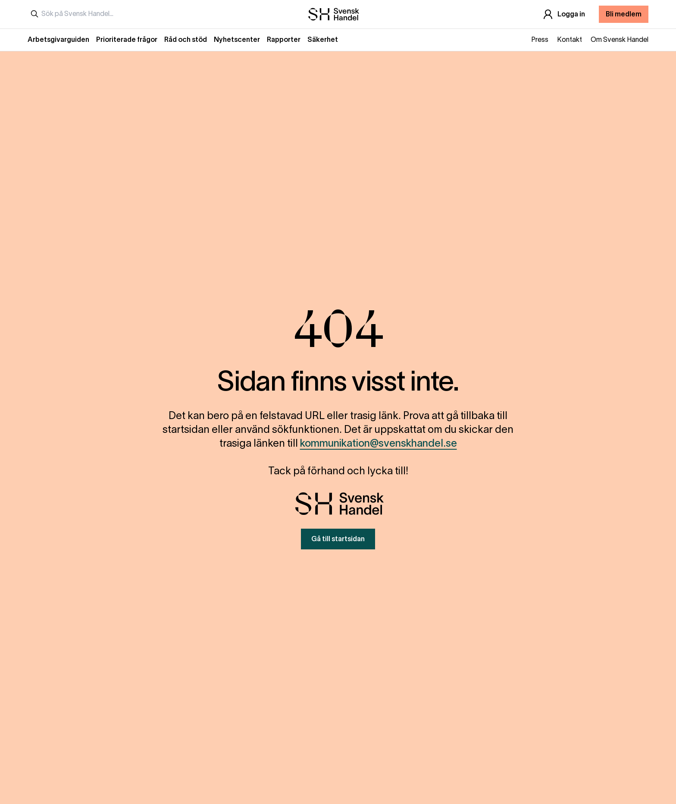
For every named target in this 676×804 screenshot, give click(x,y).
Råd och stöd (185, 40)
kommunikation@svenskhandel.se (378, 444)
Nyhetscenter (237, 40)
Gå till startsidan (338, 539)
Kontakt (569, 40)
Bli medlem (624, 15)
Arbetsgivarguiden (58, 40)
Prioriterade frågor (126, 40)
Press (539, 40)
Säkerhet (322, 40)
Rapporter (283, 40)
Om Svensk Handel (619, 40)
